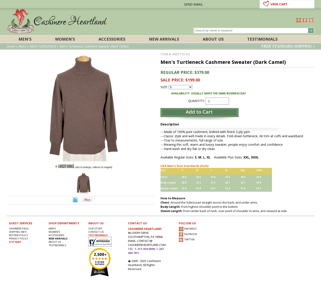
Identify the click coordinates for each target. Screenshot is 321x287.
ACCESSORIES (112, 39)
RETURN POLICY (18, 235)
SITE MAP (15, 241)
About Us (213, 39)
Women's (65, 39)
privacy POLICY (18, 238)
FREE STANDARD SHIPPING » (287, 46)
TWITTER (187, 239)
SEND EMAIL (193, 4)
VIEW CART (279, 4)
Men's (25, 39)
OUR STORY (95, 228)
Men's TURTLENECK (43, 46)
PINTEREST (188, 229)
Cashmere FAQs (19, 228)
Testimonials (262, 39)
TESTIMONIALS (98, 235)
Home (11, 46)
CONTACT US (96, 231)
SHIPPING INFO (18, 231)
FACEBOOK (188, 234)
